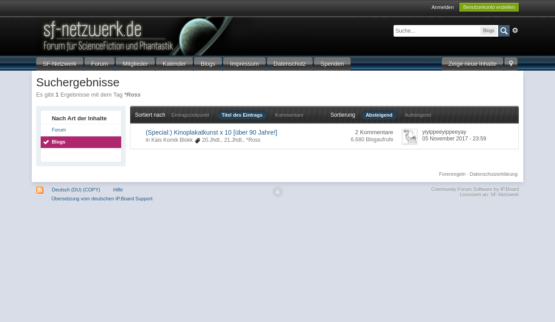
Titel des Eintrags (242, 115)
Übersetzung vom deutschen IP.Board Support (102, 198)
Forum (99, 63)
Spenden (332, 63)
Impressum (244, 63)
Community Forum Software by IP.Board (475, 189)
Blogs (208, 63)
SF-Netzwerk (59, 63)
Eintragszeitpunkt (190, 115)
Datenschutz (290, 63)
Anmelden (443, 7)
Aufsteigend (418, 115)
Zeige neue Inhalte (473, 63)
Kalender (174, 63)
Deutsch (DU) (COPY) (76, 189)
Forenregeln (452, 174)
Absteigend (379, 115)
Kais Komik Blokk (172, 140)
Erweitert (515, 30)
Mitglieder (135, 63)
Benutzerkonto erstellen (489, 7)
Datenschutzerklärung (493, 174)
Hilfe (118, 189)
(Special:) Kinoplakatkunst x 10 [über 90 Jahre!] (211, 132)
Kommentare (289, 115)
